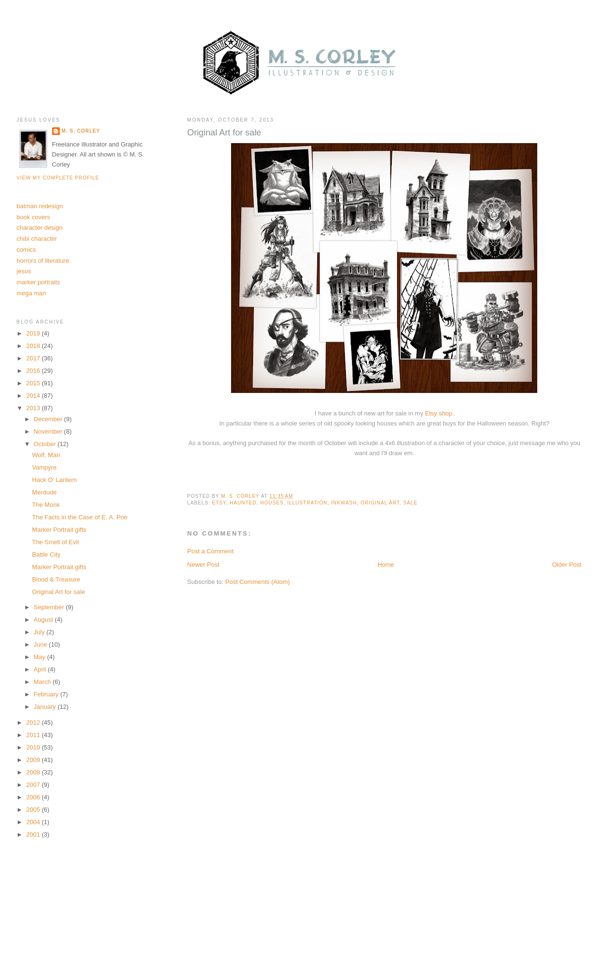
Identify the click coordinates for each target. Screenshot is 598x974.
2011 (34, 735)
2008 (34, 772)
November (48, 431)
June (41, 644)
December (48, 419)
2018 (34, 345)
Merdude (44, 492)
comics (26, 249)
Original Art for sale (58, 591)
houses (272, 502)
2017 (34, 358)
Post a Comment (210, 551)
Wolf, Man (46, 455)
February (46, 694)
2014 (34, 395)
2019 (34, 333)
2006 (34, 797)
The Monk (46, 504)
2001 (34, 834)
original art (380, 502)
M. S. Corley (81, 131)
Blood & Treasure (56, 579)
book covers (33, 217)
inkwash (344, 502)
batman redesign (40, 206)
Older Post (566, 564)
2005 (34, 809)
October (45, 444)
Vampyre (44, 467)
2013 (34, 408)
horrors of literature (43, 260)
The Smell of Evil (55, 542)
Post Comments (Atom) (257, 581)
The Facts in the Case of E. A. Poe (79, 517)
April (40, 669)
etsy (219, 502)
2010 (34, 747)
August (44, 619)
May (40, 657)
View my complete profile (58, 177)
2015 (34, 383)
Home (385, 564)
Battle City (46, 554)
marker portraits (38, 282)
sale (410, 502)
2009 (34, 759)
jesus (24, 271)
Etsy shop (438, 413)
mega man (31, 293)
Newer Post (203, 564)
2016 (34, 370)
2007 (34, 784)
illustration (307, 502)
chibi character (37, 238)
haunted (243, 502)
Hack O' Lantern (54, 479)
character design (40, 227)
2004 (34, 822)
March (43, 681)
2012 (34, 722)
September (49, 607)
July (39, 632)
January (45, 706)
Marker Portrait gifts (59, 529)
